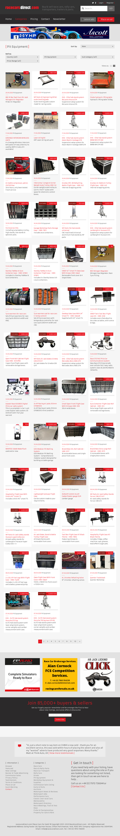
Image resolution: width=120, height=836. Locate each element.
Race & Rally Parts (41, 768)
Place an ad (105, 19)
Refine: (8, 54)
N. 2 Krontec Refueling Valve (73, 578)
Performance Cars (41, 796)
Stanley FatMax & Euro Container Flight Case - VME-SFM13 (45, 273)
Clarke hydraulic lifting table (101, 97)
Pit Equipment (40, 778)
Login (101, 3)
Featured (9, 768)
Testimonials (10, 780)
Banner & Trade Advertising (16, 773)
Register (110, 3)
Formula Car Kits (12, 228)
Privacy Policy (11, 778)
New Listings (10, 771)
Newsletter (59, 19)
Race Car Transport (41, 771)
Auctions (37, 789)
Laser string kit (39, 138)
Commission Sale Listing (44, 785)
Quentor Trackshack (97, 578)
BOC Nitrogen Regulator (99, 271)
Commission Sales (13, 775)
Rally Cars (38, 773)
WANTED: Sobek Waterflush (16, 449)
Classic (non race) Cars (43, 799)
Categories (21, 19)
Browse (8, 766)
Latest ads (88, 19)
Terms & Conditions (13, 782)
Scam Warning (11, 787)
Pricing (34, 19)
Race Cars (38, 766)
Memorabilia (39, 801)
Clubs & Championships (43, 810)
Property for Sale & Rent (44, 813)
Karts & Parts (39, 787)
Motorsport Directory (42, 803)
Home (8, 19)
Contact (45, 19)
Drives (36, 775)
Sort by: (74, 46)
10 (75, 641)
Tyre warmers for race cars (16, 314)
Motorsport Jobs (40, 794)
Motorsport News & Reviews (46, 792)
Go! (110, 8)
